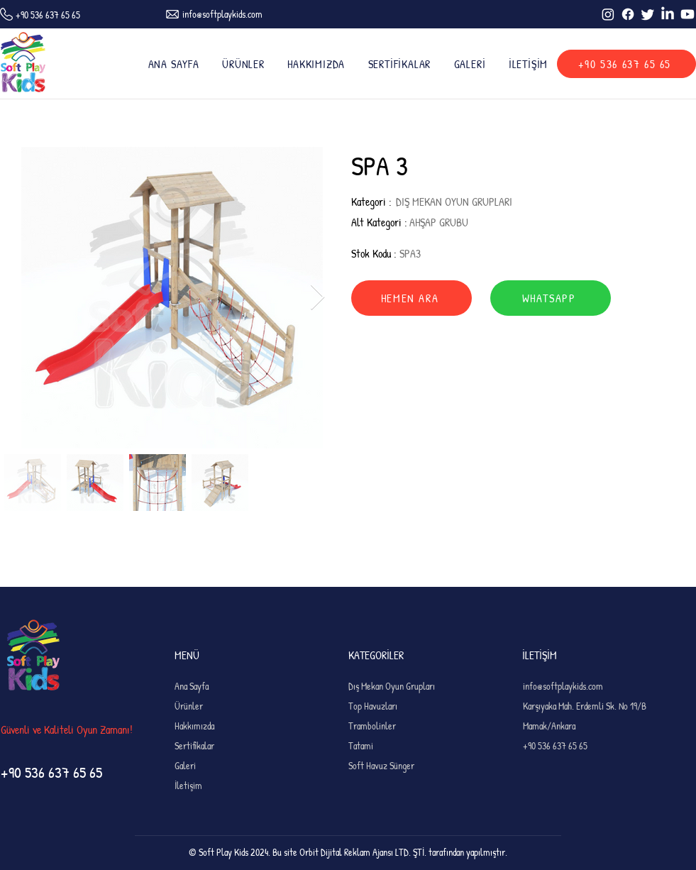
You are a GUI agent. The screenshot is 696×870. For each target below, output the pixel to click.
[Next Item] (317, 298)
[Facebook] (628, 14)
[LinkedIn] (667, 14)
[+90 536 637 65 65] (626, 64)
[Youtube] (687, 14)
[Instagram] (608, 14)
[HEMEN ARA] (411, 298)
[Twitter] (648, 14)
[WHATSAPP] (550, 298)
